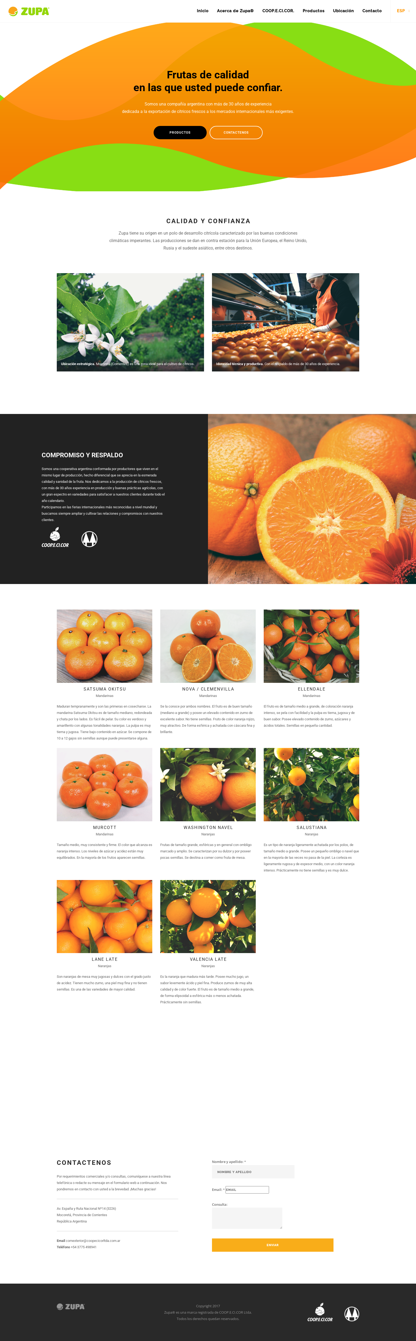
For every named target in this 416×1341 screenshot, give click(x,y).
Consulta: (247, 1215)
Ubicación (343, 11)
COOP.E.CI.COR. (278, 11)
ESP (401, 11)
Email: (240, 1190)
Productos (313, 11)
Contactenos (236, 132)
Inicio (203, 11)
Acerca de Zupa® (235, 11)
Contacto (372, 11)
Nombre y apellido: (253, 1168)
